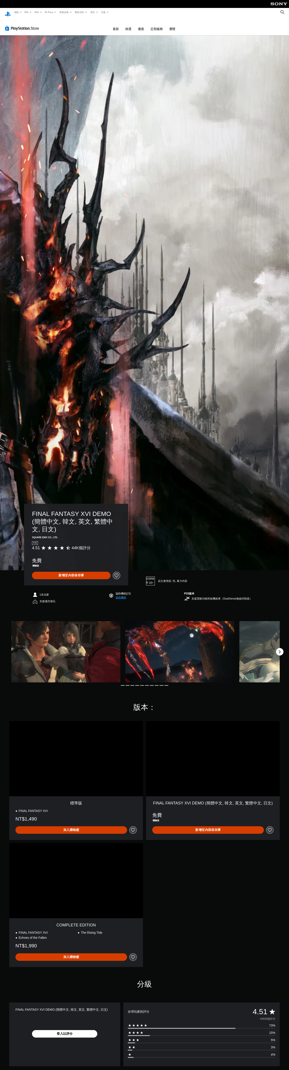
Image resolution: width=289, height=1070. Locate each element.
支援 (103, 12)
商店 (92, 12)
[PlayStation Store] (23, 24)
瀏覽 (172, 25)
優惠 (141, 25)
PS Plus (49, 12)
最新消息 (79, 12)
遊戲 (16, 12)
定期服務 (156, 25)
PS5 (26, 12)
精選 (128, 25)
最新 (116, 25)
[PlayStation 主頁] (7, 12)
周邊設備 (63, 12)
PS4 (36, 12)
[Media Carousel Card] (65, 647)
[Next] (279, 647)
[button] (121, 593)
